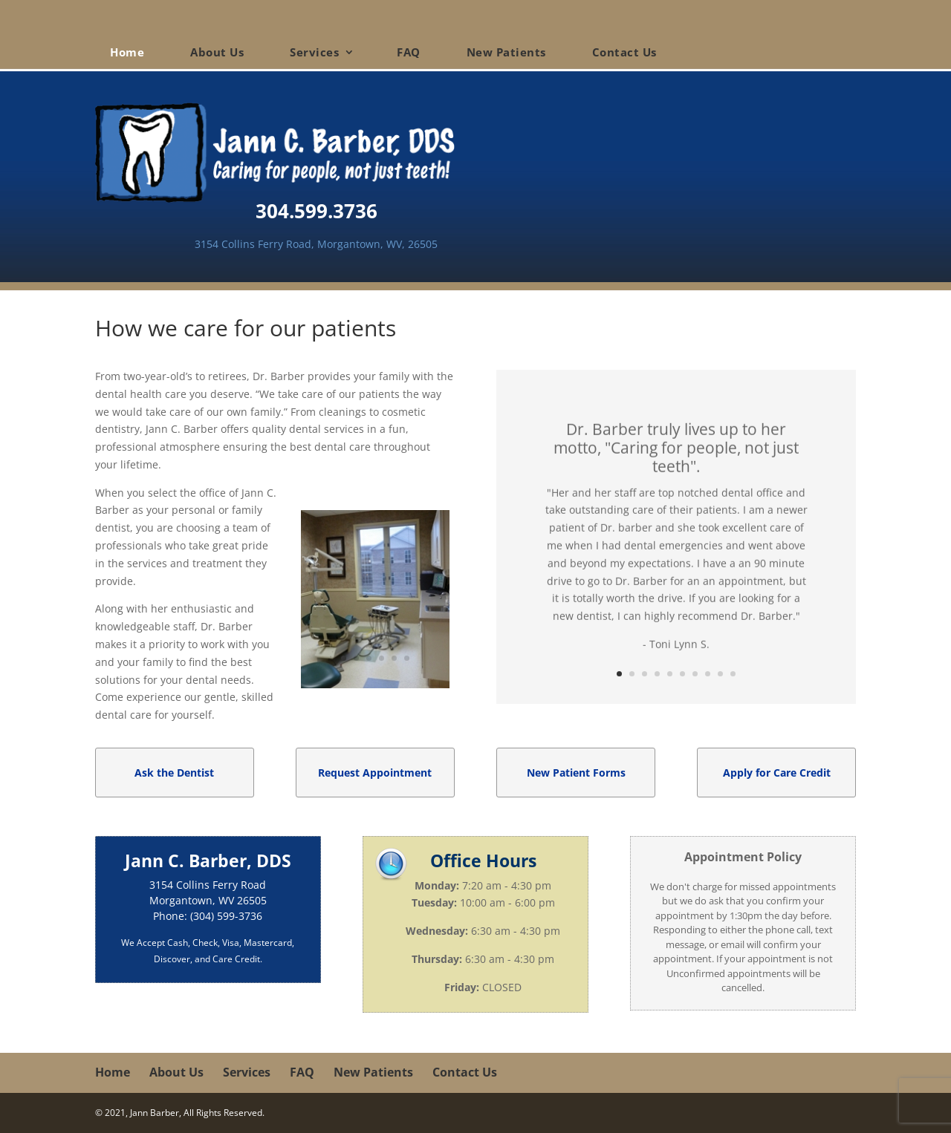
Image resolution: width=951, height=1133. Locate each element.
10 (733, 673)
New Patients (506, 52)
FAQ (409, 52)
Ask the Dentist (174, 772)
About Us (217, 52)
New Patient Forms (576, 772)
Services (314, 52)
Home (127, 52)
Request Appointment (375, 772)
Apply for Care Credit (777, 772)
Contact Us (624, 52)
